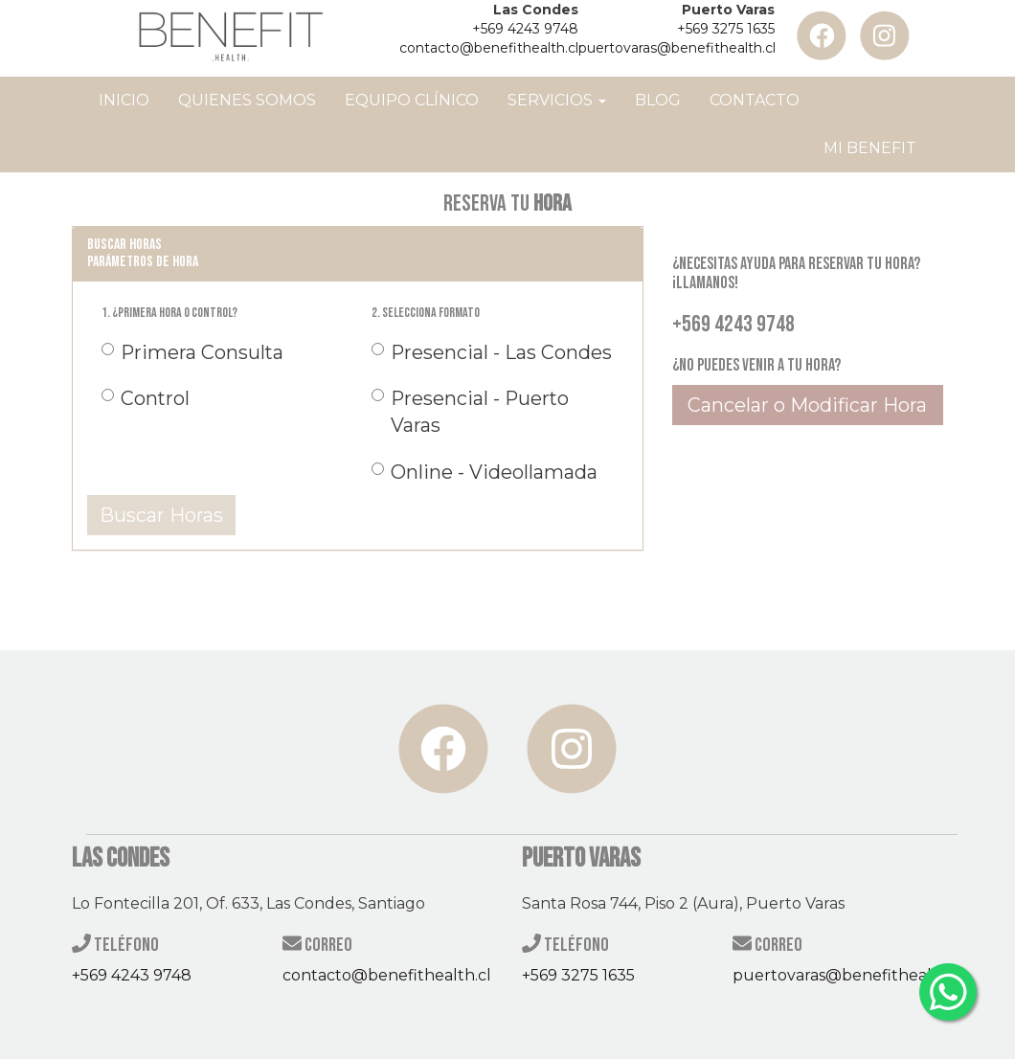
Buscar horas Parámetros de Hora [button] (142, 253)
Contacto (755, 100)
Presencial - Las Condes (492, 352)
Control (146, 398)
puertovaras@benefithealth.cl (677, 47)
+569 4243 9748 (525, 28)
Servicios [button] (557, 100)
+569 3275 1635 (726, 28)
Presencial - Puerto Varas (470, 412)
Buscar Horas (161, 515)
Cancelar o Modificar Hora (807, 405)
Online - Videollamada (485, 472)
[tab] (358, 253)
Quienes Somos (247, 100)
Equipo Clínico (412, 100)
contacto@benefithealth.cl (488, 47)
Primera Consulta (192, 352)
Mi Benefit (869, 148)
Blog (658, 100)
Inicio (124, 100)
